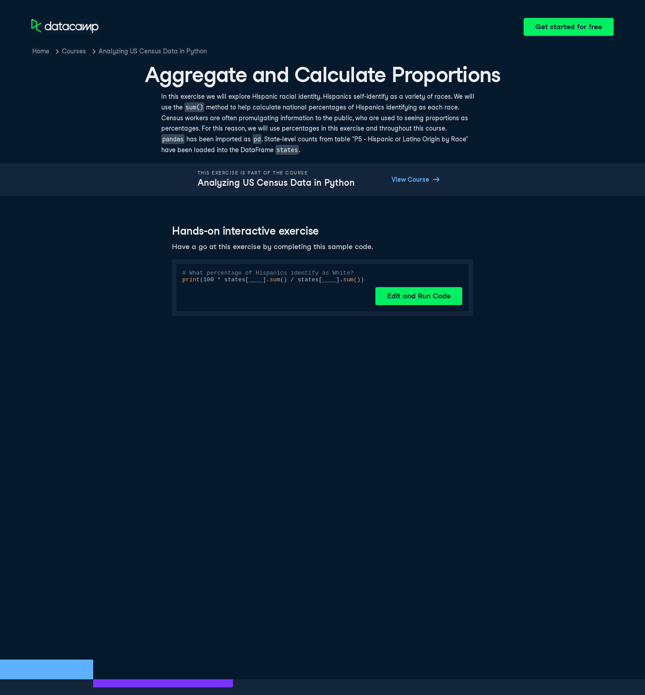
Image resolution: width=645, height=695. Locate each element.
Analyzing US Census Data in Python (153, 51)
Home (40, 51)
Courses (74, 51)
